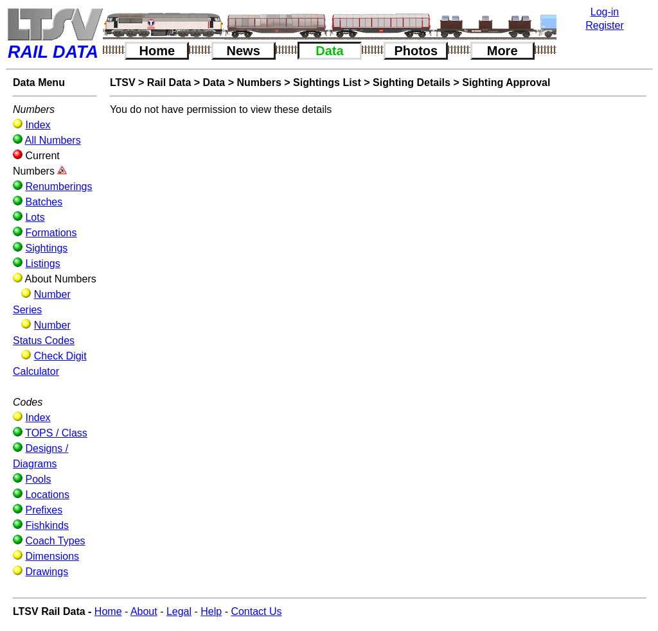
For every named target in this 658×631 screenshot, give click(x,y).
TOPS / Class (56, 433)
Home (157, 51)
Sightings (46, 248)
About (143, 611)
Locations (47, 494)
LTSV (123, 82)
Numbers (258, 82)
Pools (38, 479)
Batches (43, 201)
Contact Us (256, 611)
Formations (50, 232)
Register (604, 25)
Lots (34, 217)
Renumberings (58, 186)
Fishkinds (47, 525)
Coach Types (55, 540)
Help (211, 611)
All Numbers (53, 140)
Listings (42, 263)
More (502, 51)
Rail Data (169, 82)
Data (329, 51)
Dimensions (52, 556)
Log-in (605, 11)
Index (37, 124)
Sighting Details (411, 82)
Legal (178, 611)
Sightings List (327, 82)
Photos (416, 51)
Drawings (46, 571)
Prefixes (43, 510)
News (243, 51)
